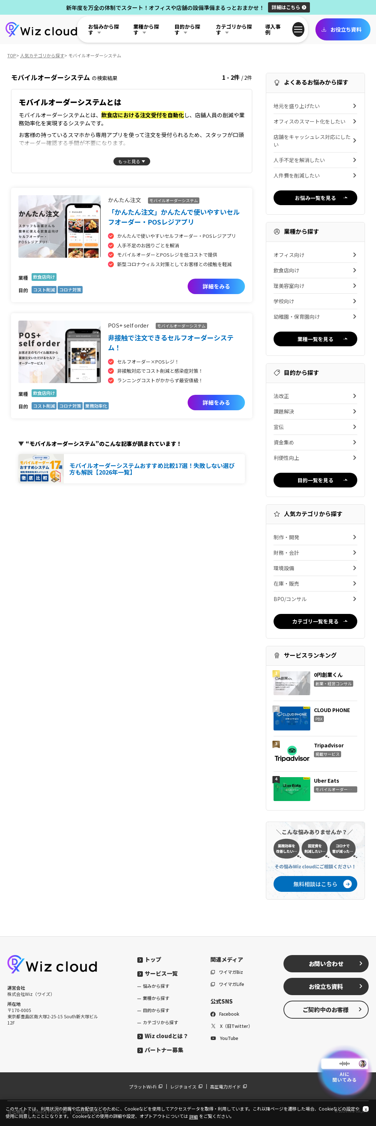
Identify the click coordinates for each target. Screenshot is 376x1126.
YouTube (224, 1038)
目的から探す (156, 1010)
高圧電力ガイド (228, 1086)
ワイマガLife (227, 984)
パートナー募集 (160, 1050)
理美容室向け (315, 285)
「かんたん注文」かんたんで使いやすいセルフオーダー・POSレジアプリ (174, 216)
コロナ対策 (70, 289)
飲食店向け (44, 277)
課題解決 (315, 411)
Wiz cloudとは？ (162, 1036)
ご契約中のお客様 (332, 1009)
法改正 (315, 396)
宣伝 (315, 426)
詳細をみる (216, 286)
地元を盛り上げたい (315, 106)
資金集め (315, 442)
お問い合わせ (336, 963)
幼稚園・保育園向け (315, 316)
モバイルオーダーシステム (173, 200)
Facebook (224, 1014)
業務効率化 (96, 406)
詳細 (289, 7)
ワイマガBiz (226, 972)
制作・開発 (315, 537)
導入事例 (273, 29)
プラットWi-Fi (146, 1086)
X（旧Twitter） (231, 1026)
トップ (149, 959)
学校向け (315, 301)
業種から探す (156, 998)
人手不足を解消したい (315, 160)
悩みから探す (156, 986)
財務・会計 (315, 552)
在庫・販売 (315, 583)
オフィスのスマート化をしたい (315, 121)
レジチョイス (186, 1086)
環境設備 (315, 568)
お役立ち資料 (341, 29)
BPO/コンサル (315, 599)
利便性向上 (315, 457)
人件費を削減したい (315, 175)
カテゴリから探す (160, 1022)
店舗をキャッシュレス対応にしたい (315, 140)
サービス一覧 (157, 973)
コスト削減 (44, 289)
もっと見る (129, 161)
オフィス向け (315, 254)
